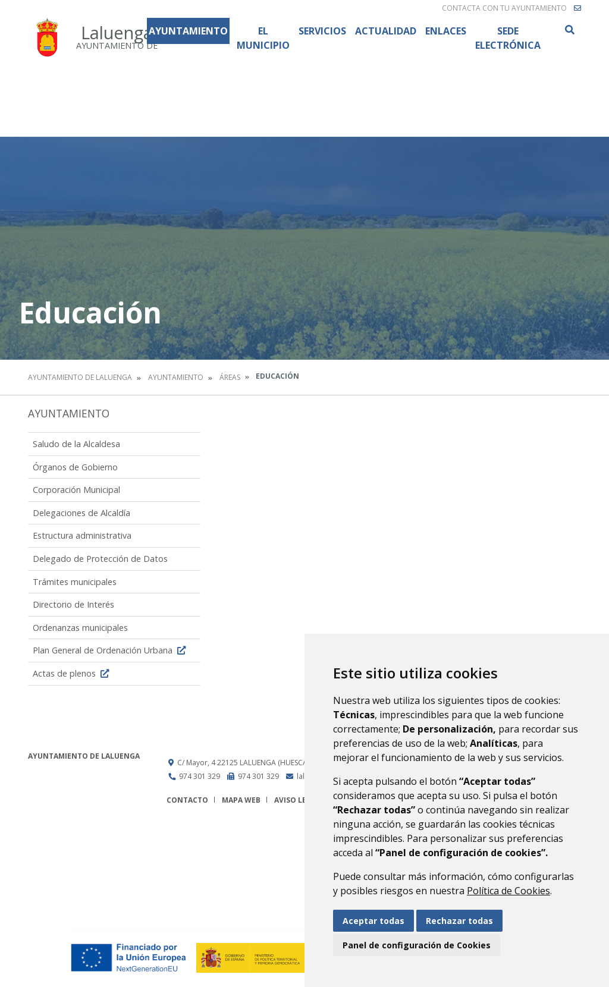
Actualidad (385, 30)
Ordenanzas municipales (80, 627)
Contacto (187, 800)
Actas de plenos (72, 673)
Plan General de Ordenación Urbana (111, 650)
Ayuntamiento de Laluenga (80, 377)
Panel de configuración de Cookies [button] (417, 945)
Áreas (229, 377)
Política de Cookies (508, 890)
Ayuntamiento (188, 30)
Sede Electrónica (508, 38)
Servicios (322, 30)
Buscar (569, 30)
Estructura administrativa (82, 535)
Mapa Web (241, 800)
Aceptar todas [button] (373, 920)
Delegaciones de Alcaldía (81, 512)
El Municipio (263, 38)
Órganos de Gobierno (75, 467)
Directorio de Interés (73, 604)
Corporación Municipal (76, 489)
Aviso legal (297, 800)
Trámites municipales (75, 581)
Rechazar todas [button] (459, 920)
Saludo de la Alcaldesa (76, 444)
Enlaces (445, 30)
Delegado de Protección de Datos (100, 558)
